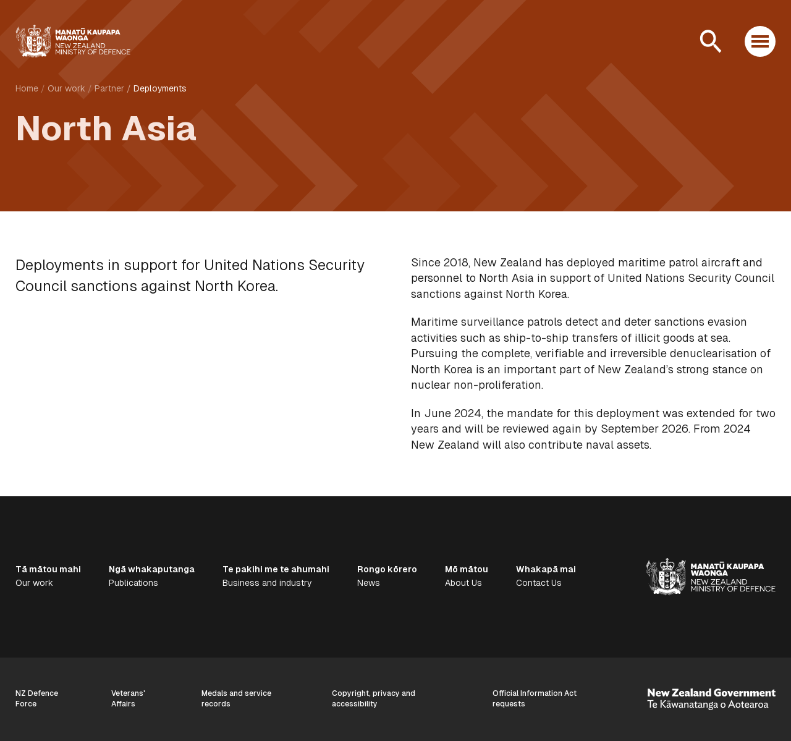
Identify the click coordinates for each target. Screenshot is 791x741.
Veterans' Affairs (128, 698)
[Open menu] (760, 41)
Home (26, 88)
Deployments (160, 88)
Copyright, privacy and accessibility (373, 698)
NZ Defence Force (36, 698)
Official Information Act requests (535, 698)
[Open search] (710, 41)
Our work (66, 88)
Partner (109, 88)
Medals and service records (236, 698)
